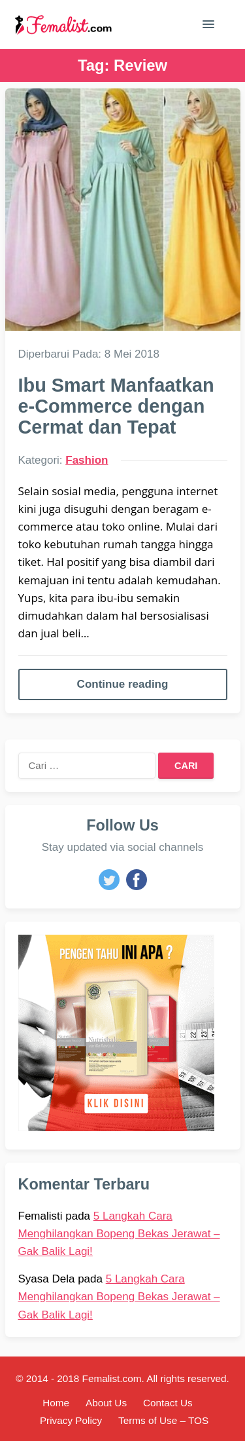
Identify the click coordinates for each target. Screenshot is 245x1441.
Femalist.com (112, 1378)
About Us (106, 1402)
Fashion (86, 460)
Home (55, 1402)
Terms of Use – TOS (163, 1420)
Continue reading (123, 684)
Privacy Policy (71, 1420)
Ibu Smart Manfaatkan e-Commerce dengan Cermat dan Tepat (116, 406)
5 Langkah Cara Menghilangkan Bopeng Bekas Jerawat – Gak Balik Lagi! (119, 1234)
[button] (208, 26)
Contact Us (168, 1402)
